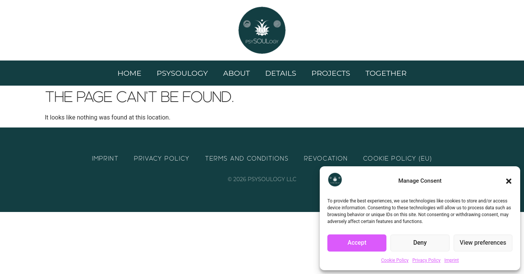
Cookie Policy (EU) (397, 159)
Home (129, 73)
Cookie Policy (395, 260)
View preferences (483, 243)
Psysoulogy (182, 73)
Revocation (326, 159)
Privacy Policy (426, 260)
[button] (509, 181)
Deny (419, 243)
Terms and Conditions (247, 159)
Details (280, 73)
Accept (357, 243)
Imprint (451, 260)
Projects (330, 73)
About (236, 73)
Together (386, 73)
